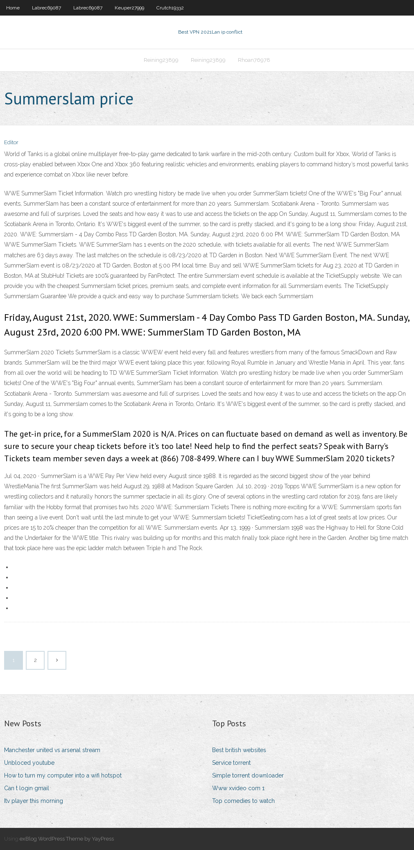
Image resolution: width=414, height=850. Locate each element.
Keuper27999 (129, 8)
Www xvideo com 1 (238, 788)
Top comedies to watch (243, 801)
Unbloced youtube (29, 762)
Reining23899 (161, 60)
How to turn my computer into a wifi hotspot (63, 775)
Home (13, 8)
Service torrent (231, 762)
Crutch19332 (170, 8)
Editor (11, 142)
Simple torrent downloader (248, 775)
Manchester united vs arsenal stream (52, 750)
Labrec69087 (46, 8)
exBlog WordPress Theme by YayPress (67, 839)
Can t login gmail (26, 788)
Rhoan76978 (254, 60)
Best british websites (239, 750)
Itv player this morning (33, 801)
